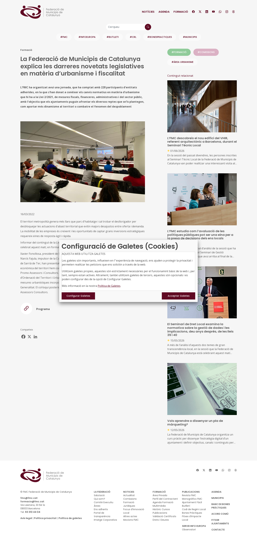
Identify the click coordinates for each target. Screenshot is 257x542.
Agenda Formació (163, 502)
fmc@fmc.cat (29, 498)
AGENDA (216, 492)
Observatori (189, 529)
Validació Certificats (164, 516)
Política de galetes (70, 518)
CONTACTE (218, 529)
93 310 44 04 (32, 512)
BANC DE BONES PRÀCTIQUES (220, 505)
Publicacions (160, 512)
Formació (181, 12)
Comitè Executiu (103, 502)
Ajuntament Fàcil (192, 502)
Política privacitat (45, 518)
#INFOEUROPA (87, 37)
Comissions (130, 498)
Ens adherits (101, 509)
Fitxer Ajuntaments (220, 521)
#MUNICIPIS (190, 37)
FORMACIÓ (159, 492)
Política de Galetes (109, 286)
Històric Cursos (161, 509)
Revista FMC (189, 495)
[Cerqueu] (128, 27)
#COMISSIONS (206, 52)
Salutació (99, 495)
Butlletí (186, 506)
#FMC (63, 37)
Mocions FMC (131, 520)
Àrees (97, 506)
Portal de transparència (102, 514)
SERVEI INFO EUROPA (194, 526)
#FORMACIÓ (179, 52)
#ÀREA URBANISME (182, 62)
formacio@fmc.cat (32, 501)
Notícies (148, 12)
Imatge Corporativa (105, 520)
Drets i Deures (161, 520)
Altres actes (130, 516)
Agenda (163, 12)
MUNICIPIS (217, 498)
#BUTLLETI (113, 37)
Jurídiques (129, 506)
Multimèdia (159, 506)
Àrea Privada (160, 495)
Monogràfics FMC (192, 498)
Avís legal (26, 518)
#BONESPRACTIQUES (159, 37)
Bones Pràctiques (192, 512)
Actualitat (129, 495)
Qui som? (99, 498)
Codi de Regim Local (194, 509)
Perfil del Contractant (165, 498)
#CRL (133, 37)
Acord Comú (219, 514)
